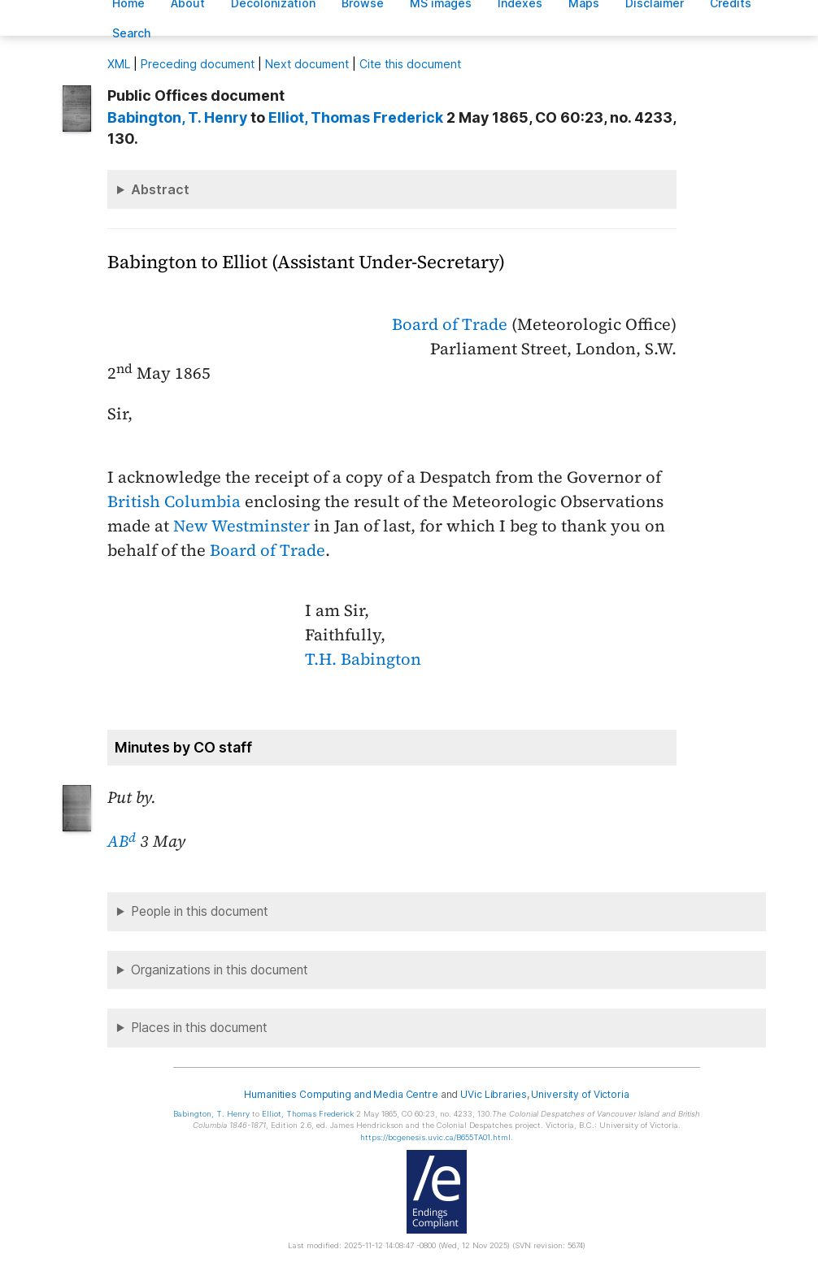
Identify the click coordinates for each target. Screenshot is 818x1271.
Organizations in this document (219, 970)
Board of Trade (449, 324)
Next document (307, 64)
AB (121, 841)
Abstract (160, 189)
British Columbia (174, 501)
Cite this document (410, 64)
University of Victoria (580, 1094)
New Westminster (241, 525)
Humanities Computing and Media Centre (341, 1094)
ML (118, 64)
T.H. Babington (363, 659)
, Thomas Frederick (355, 117)
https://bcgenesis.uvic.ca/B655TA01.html (435, 1137)
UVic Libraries (493, 1094)
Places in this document (199, 1027)
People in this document (199, 911)
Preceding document (198, 64)
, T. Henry (177, 117)
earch (131, 33)
